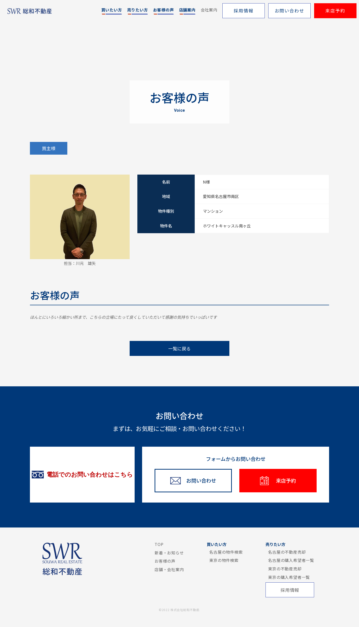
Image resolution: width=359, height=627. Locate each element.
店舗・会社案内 (169, 569)
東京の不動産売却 (284, 569)
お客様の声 (165, 561)
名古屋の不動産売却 (287, 552)
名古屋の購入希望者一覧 (291, 560)
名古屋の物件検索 (226, 552)
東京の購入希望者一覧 (289, 577)
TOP (159, 544)
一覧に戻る (179, 348)
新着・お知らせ (169, 553)
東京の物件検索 (224, 560)
